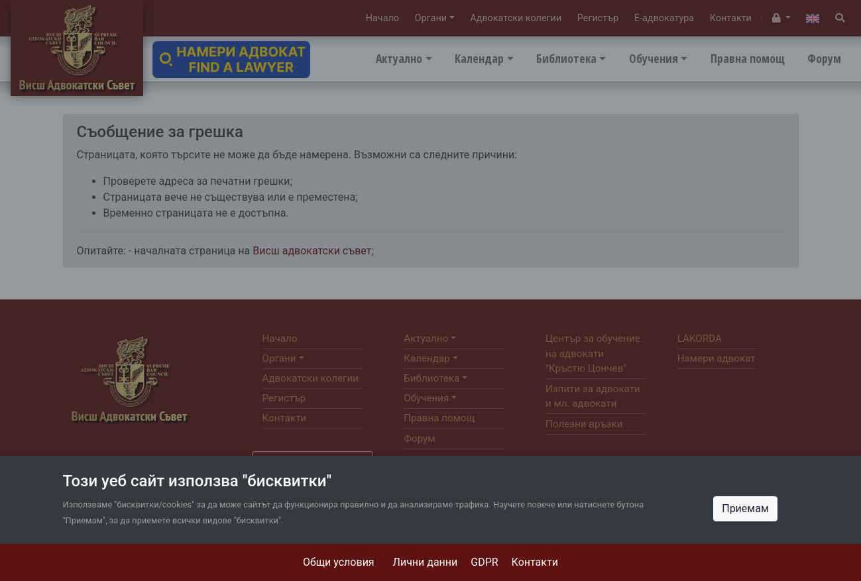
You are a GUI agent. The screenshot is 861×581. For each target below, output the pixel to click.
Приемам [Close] (745, 508)
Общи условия (338, 562)
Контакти (535, 562)
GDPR (484, 562)
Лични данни (425, 562)
